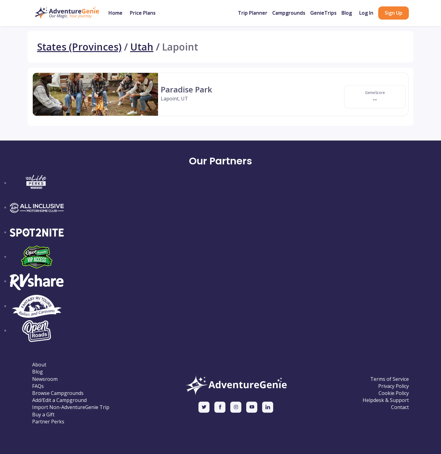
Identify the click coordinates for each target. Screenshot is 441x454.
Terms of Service (389, 379)
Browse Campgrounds (58, 393)
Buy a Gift (43, 415)
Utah (141, 47)
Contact (400, 407)
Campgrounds (288, 12)
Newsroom (45, 379)
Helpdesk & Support (386, 400)
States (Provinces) (79, 47)
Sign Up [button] (393, 12)
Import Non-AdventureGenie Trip (70, 407)
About (39, 365)
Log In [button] (366, 12)
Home (115, 12)
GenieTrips (323, 12)
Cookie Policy (394, 393)
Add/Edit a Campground (59, 400)
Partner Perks (48, 422)
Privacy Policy (393, 386)
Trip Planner (252, 12)
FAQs (38, 386)
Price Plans (143, 12)
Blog (346, 12)
